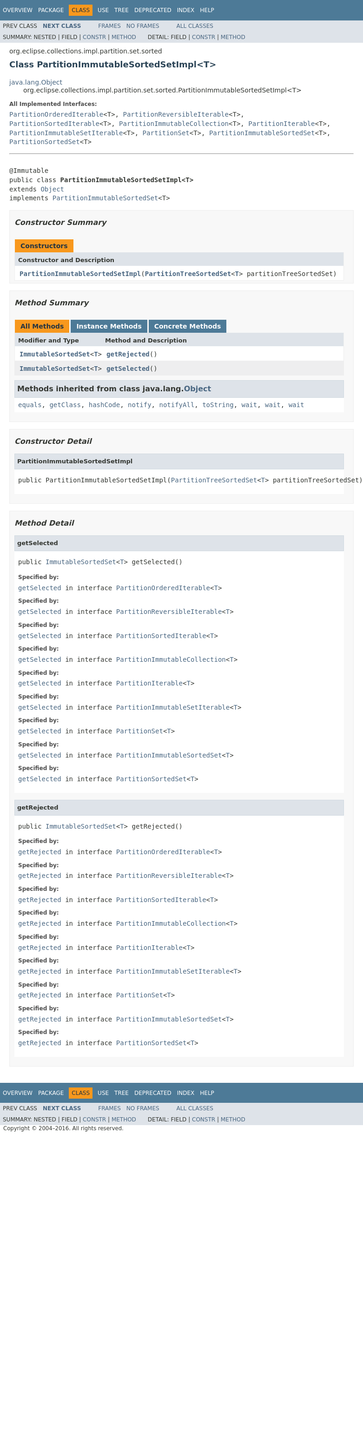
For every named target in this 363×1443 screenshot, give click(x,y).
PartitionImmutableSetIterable (66, 133)
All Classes (195, 26)
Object (52, 189)
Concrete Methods (187, 326)
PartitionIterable (281, 123)
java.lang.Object (35, 82)
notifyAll (176, 405)
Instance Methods (108, 326)
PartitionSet (166, 133)
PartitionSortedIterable (54, 123)
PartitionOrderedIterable (56, 114)
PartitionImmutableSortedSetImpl (80, 273)
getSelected (128, 368)
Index (186, 10)
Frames (109, 26)
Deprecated (153, 10)
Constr (94, 37)
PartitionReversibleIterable (176, 114)
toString (217, 405)
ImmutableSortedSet (55, 354)
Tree (121, 10)
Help (207, 10)
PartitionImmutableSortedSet (262, 133)
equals (30, 405)
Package (51, 10)
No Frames (142, 26)
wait (249, 405)
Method (124, 37)
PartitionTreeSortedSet (188, 273)
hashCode (104, 405)
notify (140, 405)
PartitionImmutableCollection (174, 123)
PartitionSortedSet (44, 141)
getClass (64, 405)
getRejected (128, 354)
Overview (18, 10)
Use (103, 10)
